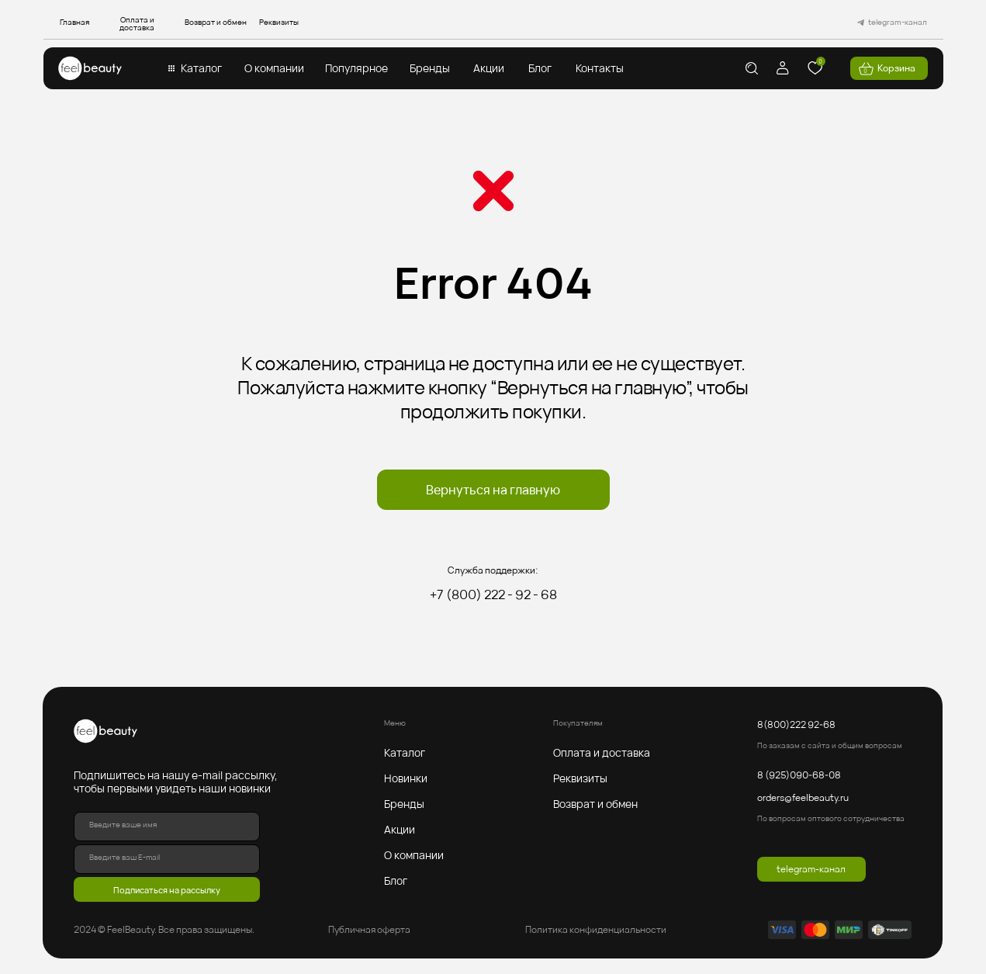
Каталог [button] (201, 68)
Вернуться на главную (493, 489)
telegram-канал (897, 21)
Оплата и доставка (136, 23)
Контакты (600, 68)
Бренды (430, 68)
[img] (90, 68)
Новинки (405, 778)
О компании (274, 68)
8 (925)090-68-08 (799, 775)
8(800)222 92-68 (796, 724)
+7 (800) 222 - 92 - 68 (493, 594)
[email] (167, 859)
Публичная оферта (369, 929)
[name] (167, 826)
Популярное (356, 68)
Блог (540, 68)
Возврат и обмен (216, 21)
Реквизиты (279, 21)
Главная (74, 21)
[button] (171, 68)
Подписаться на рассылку (166, 890)
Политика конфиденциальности (595, 929)
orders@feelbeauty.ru (803, 797)
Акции (488, 68)
